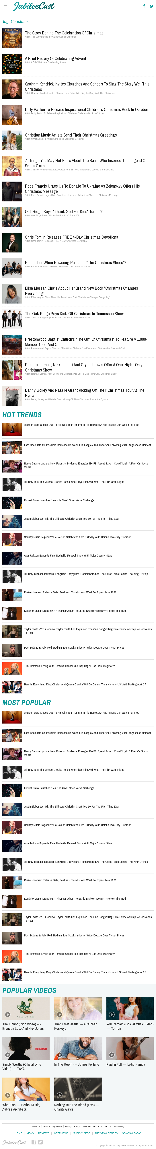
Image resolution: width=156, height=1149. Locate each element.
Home (18, 1133)
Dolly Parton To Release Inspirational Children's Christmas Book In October (86, 109)
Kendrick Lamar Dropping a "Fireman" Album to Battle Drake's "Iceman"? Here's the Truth (75, 610)
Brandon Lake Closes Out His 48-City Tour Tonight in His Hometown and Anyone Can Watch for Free (81, 425)
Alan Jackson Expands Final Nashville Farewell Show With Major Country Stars (68, 555)
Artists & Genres (106, 1133)
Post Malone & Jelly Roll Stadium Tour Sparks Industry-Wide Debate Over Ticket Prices (74, 647)
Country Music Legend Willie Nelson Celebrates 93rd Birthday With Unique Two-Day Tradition (77, 537)
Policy (76, 1126)
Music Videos (81, 1133)
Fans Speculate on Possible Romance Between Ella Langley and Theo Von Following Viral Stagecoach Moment (87, 445)
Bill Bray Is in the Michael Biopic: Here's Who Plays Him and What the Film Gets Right (74, 482)
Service (46, 1126)
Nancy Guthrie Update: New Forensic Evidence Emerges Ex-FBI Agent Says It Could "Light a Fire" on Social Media (86, 465)
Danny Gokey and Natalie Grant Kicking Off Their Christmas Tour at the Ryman (84, 392)
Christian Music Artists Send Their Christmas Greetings (71, 135)
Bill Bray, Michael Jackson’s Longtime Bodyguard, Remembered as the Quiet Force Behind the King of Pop (86, 574)
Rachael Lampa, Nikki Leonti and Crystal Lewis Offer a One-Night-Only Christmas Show (83, 367)
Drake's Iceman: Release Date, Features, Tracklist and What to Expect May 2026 (70, 592)
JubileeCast (14, 1143)
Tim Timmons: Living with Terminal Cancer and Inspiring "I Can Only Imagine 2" (69, 666)
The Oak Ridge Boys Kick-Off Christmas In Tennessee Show (74, 313)
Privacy (68, 1126)
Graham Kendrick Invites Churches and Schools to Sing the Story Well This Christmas (87, 86)
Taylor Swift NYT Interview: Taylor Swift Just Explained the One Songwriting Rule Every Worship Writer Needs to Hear (88, 631)
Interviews (61, 1133)
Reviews (43, 1133)
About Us (36, 1126)
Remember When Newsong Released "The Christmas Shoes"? (75, 262)
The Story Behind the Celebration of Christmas (64, 33)
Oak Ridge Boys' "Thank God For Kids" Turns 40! (64, 211)
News (30, 1133)
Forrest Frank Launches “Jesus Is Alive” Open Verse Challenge (59, 500)
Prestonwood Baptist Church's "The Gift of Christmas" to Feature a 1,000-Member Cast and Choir (86, 341)
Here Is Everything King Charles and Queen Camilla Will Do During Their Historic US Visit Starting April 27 (85, 684)
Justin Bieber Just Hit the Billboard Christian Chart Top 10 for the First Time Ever (71, 518)
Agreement (57, 1126)
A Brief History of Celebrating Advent (55, 58)
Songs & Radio (131, 1133)
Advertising (119, 1126)
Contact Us (106, 1126)
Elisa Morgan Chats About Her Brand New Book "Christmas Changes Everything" (81, 290)
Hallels (33, 6)
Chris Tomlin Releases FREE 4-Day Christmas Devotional (72, 237)
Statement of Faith (90, 1126)
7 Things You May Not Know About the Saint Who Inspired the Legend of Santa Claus (86, 163)
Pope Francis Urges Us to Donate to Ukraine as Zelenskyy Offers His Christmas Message (82, 188)
